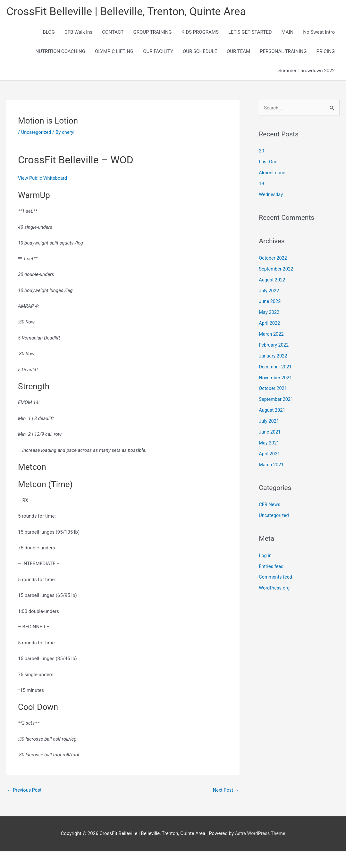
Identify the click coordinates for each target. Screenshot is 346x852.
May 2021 (269, 443)
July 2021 (269, 421)
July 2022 (269, 291)
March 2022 (271, 335)
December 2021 (276, 367)
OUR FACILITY (158, 52)
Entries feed (271, 566)
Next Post (225, 791)
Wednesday (271, 195)
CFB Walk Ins (78, 33)
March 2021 (271, 465)
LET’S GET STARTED (250, 33)
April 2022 (270, 324)
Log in (265, 555)
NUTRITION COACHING (60, 52)
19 (261, 184)
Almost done (272, 173)
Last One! (269, 163)
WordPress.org (275, 588)
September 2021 (276, 399)
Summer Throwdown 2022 (306, 71)
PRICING (325, 52)
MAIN (288, 33)
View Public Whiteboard (43, 179)
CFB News (270, 504)
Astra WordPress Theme (260, 834)
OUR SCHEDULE (200, 52)
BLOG (49, 33)
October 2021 (273, 389)
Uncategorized (36, 133)
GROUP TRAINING (152, 33)
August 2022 (272, 280)
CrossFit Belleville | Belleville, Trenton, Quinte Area (129, 11)
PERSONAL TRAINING (283, 52)
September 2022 (276, 269)
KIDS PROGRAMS (200, 33)
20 (261, 152)
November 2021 (276, 378)
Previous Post (25, 791)
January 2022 (273, 356)
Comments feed (276, 577)
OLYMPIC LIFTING (114, 52)
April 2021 (270, 454)
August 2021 (272, 410)
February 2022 (274, 345)
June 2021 (270, 432)
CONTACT (112, 33)
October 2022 (273, 259)
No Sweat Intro (319, 33)
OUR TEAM (238, 52)
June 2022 (270, 302)
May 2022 (269, 313)
